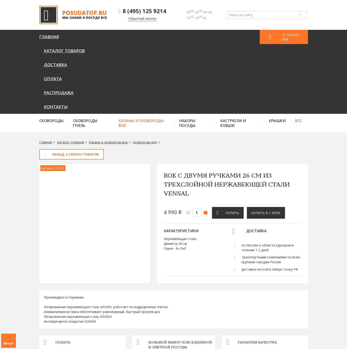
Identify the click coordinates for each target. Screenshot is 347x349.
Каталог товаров (88, 36)
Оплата (160, 36)
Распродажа (192, 36)
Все (298, 50)
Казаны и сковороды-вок (141, 53)
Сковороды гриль (85, 53)
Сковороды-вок (145, 72)
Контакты (228, 36)
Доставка (129, 36)
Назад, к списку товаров (75, 84)
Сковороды (51, 50)
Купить (232, 143)
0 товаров (291, 37)
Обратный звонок (142, 18)
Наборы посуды (187, 53)
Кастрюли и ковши (233, 53)
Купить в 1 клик (265, 143)
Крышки (277, 50)
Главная (49, 36)
